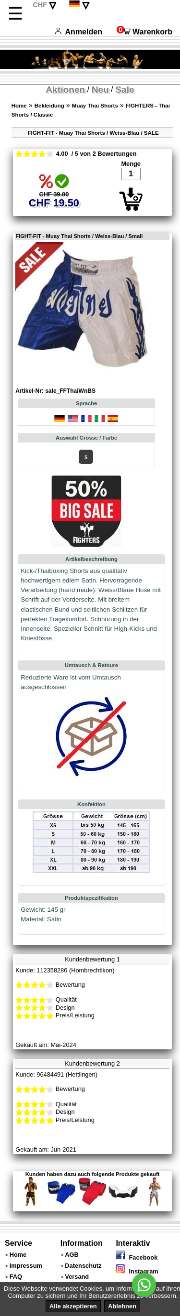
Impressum (26, 1265)
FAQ (16, 1276)
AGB (71, 1254)
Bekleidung (49, 105)
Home (19, 105)
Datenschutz (83, 1265)
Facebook (136, 1257)
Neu (100, 90)
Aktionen (65, 90)
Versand (77, 1276)
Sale (124, 90)
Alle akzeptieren (73, 1306)
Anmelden (78, 32)
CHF (40, 5)
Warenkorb (144, 32)
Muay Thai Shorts (95, 105)
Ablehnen (122, 1306)
